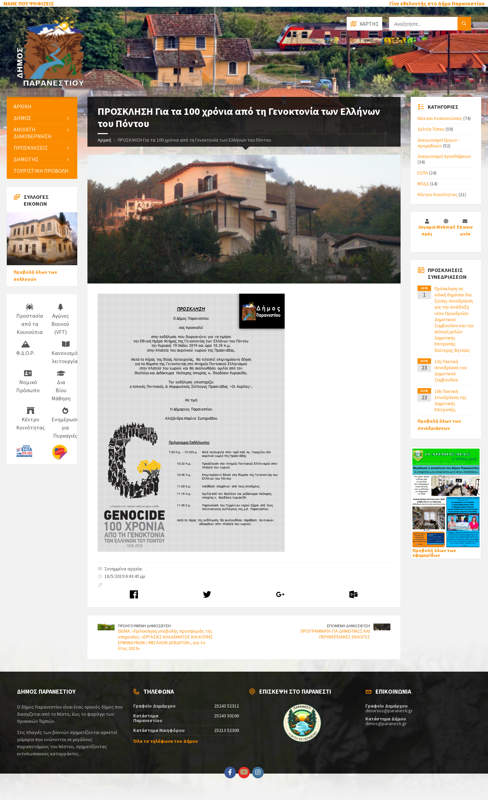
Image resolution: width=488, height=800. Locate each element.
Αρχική (104, 140)
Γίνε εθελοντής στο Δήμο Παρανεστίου (437, 3)
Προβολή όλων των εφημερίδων (434, 552)
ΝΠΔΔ (423, 184)
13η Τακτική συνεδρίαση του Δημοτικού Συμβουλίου (450, 370)
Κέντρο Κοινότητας (30, 419)
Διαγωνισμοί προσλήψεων (444, 156)
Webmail (445, 227)
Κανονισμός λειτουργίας (66, 352)
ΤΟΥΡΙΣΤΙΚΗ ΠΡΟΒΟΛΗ (41, 170)
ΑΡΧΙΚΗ (23, 106)
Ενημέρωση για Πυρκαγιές (65, 423)
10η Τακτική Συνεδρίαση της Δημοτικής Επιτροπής (450, 400)
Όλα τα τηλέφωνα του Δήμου (165, 741)
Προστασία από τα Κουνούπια (29, 319)
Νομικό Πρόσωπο (28, 382)
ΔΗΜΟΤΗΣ (26, 159)
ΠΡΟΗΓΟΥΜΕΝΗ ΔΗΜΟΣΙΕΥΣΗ (144, 625)
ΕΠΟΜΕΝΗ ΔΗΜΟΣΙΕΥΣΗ (348, 625)
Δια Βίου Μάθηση (61, 386)
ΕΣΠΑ (423, 173)
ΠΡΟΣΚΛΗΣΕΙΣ (31, 147)
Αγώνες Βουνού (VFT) (60, 319)
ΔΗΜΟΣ (22, 117)
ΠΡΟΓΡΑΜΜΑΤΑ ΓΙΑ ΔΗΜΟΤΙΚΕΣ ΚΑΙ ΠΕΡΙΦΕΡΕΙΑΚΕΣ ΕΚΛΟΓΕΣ (335, 634)
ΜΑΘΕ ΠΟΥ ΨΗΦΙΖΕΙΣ (28, 3)
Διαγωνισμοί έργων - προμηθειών (439, 143)
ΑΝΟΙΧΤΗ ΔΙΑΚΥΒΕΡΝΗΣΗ (33, 132)
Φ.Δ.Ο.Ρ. (25, 348)
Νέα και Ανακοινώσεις (440, 118)
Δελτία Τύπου (431, 129)
